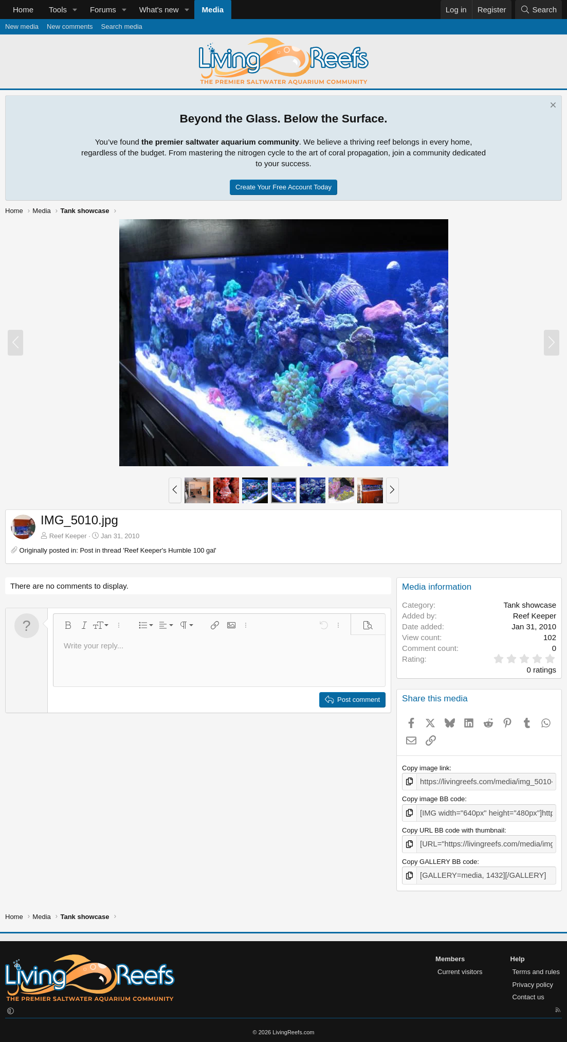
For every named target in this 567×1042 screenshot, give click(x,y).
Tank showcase (529, 605)
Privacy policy (533, 979)
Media (213, 9)
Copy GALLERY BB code (439, 858)
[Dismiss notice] (551, 106)
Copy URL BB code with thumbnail (453, 828)
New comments (70, 26)
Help (517, 954)
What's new (159, 9)
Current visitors (459, 966)
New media (22, 26)
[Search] (538, 9)
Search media (121, 26)
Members (450, 954)
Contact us (528, 992)
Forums (103, 9)
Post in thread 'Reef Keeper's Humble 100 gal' (148, 550)
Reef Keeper (68, 536)
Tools (58, 9)
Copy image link (426, 768)
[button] (75, 9)
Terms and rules (536, 966)
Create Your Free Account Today (283, 187)
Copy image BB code (433, 798)
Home (23, 9)
